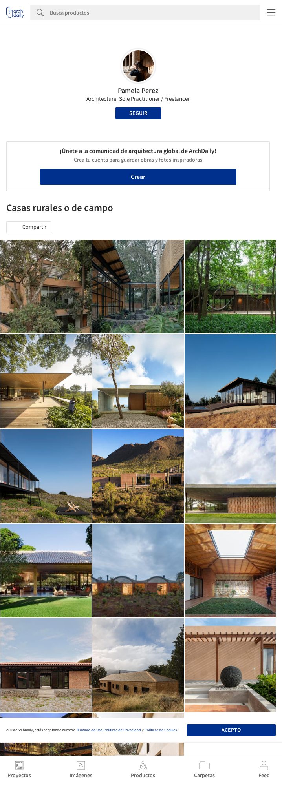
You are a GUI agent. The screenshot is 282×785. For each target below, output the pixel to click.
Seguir (138, 113)
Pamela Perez (138, 91)
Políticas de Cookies (161, 730)
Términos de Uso (89, 730)
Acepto (231, 730)
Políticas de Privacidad (122, 730)
